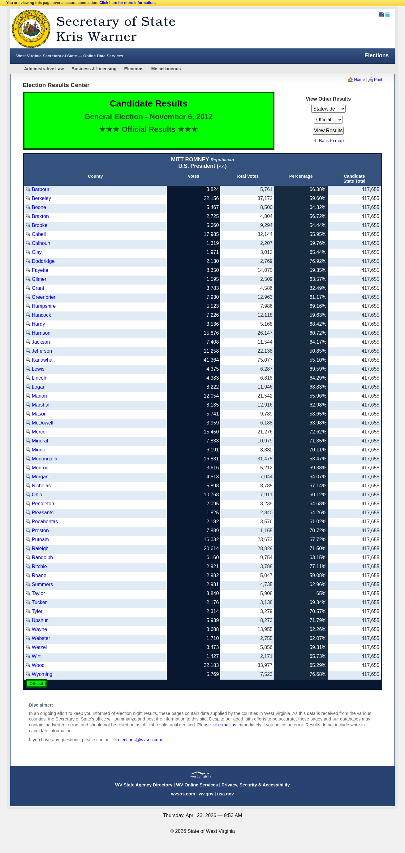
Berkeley (41, 198)
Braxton (40, 216)
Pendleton (43, 503)
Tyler (37, 611)
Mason (39, 413)
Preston (40, 530)
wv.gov (206, 793)
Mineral (40, 440)
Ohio (37, 494)
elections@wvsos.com (140, 739)
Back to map (331, 140)
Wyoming (42, 674)
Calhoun (41, 243)
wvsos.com (183, 793)
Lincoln (40, 378)
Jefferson (42, 351)
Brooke (40, 225)
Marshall (41, 404)
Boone (39, 207)
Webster (41, 638)
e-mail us (227, 724)
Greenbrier (43, 297)
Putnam (40, 539)
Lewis (38, 369)
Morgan (40, 476)
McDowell (42, 422)
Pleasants (43, 512)
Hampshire (44, 306)
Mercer (39, 431)
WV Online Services (197, 784)
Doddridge (43, 261)
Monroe (40, 467)
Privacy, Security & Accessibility (256, 784)
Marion (39, 395)
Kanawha (42, 360)
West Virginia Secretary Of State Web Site (90, 28)
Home (359, 79)
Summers (42, 584)
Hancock (41, 315)
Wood (38, 665)
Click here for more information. (127, 3)
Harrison (41, 333)
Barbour (41, 189)
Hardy (38, 324)
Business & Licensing (93, 68)
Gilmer (39, 279)
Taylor (38, 593)
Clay (37, 252)
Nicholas (41, 485)
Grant (38, 288)
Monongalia (45, 458)
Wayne (39, 629)
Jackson (41, 342)
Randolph (42, 557)
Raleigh (40, 548)
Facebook (381, 14)
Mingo (38, 449)
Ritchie (39, 566)
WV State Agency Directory (143, 784)
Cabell (39, 234)
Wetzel (39, 647)
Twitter (387, 14)
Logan (39, 387)
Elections (134, 68)
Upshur (40, 620)
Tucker (39, 602)
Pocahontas (45, 521)
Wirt (36, 656)
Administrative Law (44, 68)
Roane (39, 575)
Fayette (40, 270)
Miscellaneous (166, 68)
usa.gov (225, 793)
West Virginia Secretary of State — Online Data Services (69, 56)
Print (378, 79)
